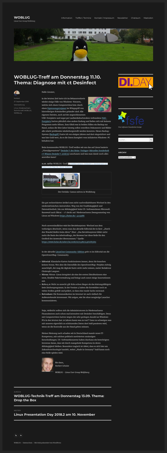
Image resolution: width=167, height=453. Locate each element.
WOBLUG (22, 17)
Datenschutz (27, 443)
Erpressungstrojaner (56, 108)
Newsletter (122, 18)
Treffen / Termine (83, 18)
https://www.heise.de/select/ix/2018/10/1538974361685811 (69, 242)
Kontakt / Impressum (104, 18)
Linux (16, 108)
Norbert (17, 98)
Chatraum (135, 18)
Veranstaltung (19, 105)
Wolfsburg (18, 113)
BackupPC (54, 134)
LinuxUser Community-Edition (70, 252)
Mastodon (148, 18)
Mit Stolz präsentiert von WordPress (47, 443)
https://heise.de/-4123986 (72, 216)
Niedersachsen (24, 108)
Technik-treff (18, 110)
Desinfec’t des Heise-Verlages (74, 150)
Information (66, 18)
